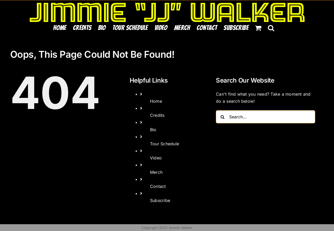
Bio (153, 129)
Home (156, 101)
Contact (158, 186)
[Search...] (265, 116)
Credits (157, 115)
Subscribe (160, 200)
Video (156, 157)
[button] (271, 27)
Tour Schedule (164, 143)
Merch (156, 172)
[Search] (222, 116)
